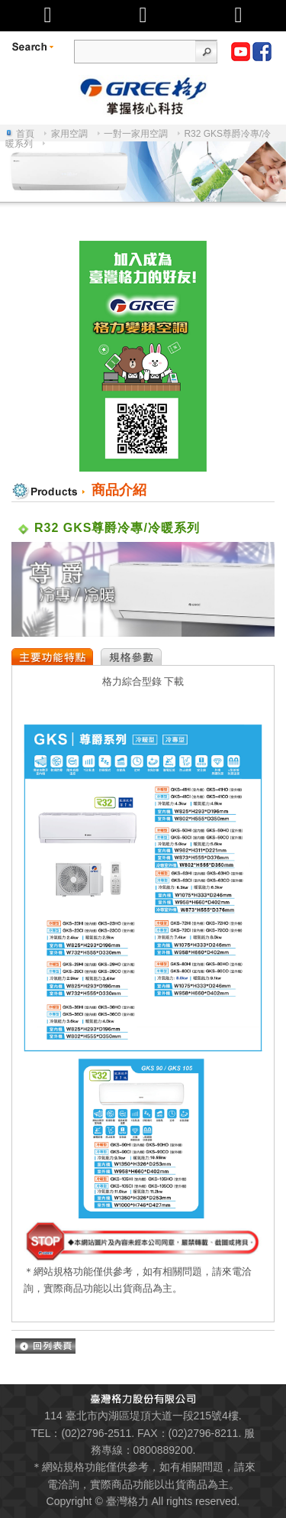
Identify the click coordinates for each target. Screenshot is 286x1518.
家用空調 (69, 133)
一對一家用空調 (136, 133)
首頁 (25, 133)
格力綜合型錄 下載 (143, 681)
